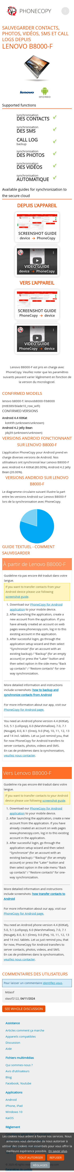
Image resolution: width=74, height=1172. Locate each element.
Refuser (56, 1157)
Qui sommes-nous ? (19, 1065)
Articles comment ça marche (25, 1030)
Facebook (12, 1083)
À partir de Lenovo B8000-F (37, 227)
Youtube (25, 1083)
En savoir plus (58, 1151)
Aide (9, 1049)
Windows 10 (14, 1112)
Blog (9, 1077)
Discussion (13, 1042)
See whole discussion (24, 1009)
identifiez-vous (52, 983)
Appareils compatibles (21, 1036)
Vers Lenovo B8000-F (37, 305)
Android (11, 1100)
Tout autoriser (31, 1157)
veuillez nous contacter (19, 755)
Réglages (40, 1165)
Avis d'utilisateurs (17, 1071)
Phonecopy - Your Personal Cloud (29, 11)
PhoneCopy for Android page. (24, 709)
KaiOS (10, 1118)
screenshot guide (17, 596)
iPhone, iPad (14, 1106)
